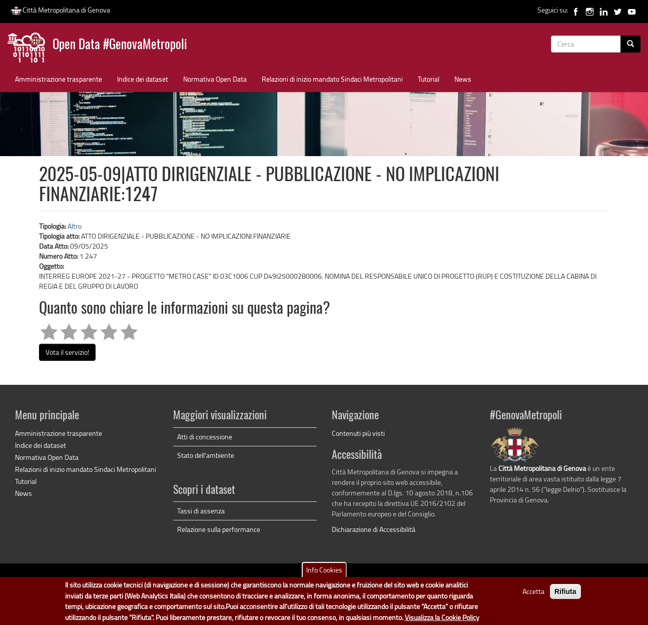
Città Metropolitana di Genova (60, 10)
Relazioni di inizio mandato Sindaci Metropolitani (332, 79)
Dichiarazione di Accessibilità (373, 529)
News (462, 79)
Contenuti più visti (358, 433)
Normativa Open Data (215, 79)
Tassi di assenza (201, 510)
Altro (75, 226)
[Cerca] (630, 44)
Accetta (533, 594)
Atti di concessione (204, 436)
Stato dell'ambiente (205, 455)
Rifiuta (565, 594)
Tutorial (428, 79)
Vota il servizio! (67, 352)
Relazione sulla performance (218, 529)
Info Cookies (324, 572)
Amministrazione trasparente (58, 79)
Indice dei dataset (142, 79)
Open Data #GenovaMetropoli (120, 45)
